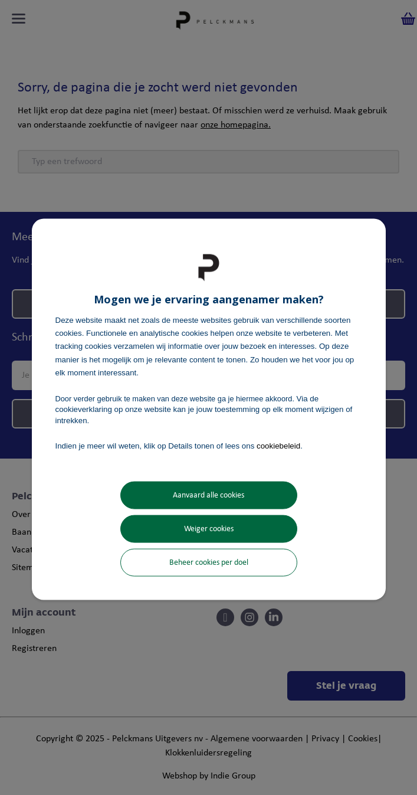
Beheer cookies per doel (208, 562)
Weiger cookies (209, 529)
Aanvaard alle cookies (208, 495)
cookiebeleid (278, 445)
